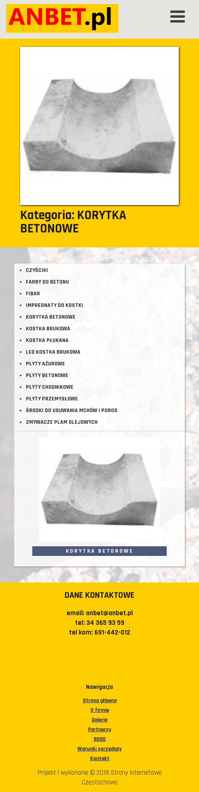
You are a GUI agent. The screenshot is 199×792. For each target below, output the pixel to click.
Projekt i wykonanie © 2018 (74, 772)
